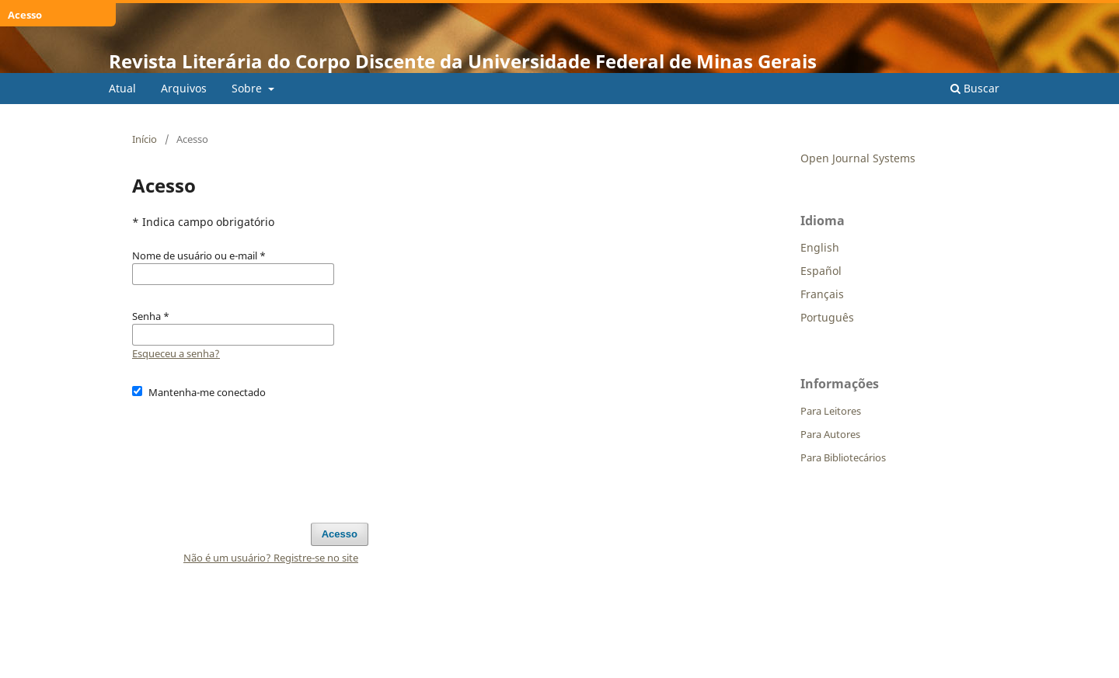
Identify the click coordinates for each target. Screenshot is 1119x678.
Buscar (974, 88)
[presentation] (250, 453)
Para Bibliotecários (843, 457)
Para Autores (830, 434)
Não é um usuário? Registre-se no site (270, 558)
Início (144, 139)
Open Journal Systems (857, 158)
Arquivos (184, 88)
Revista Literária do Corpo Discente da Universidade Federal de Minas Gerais (463, 61)
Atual (122, 88)
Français (822, 294)
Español (821, 270)
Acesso (339, 534)
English (819, 247)
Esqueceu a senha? (176, 353)
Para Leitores (830, 411)
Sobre (248, 88)
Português (827, 317)
